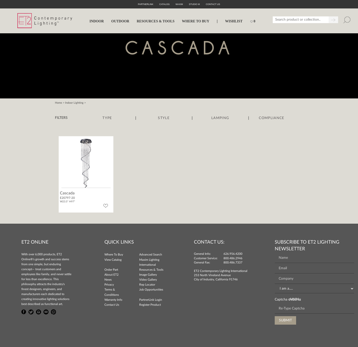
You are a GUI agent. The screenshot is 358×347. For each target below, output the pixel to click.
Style (164, 118)
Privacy (109, 284)
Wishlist (233, 21)
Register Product (150, 304)
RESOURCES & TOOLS (156, 21)
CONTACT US (213, 4)
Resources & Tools (151, 269)
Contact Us (111, 304)
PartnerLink (145, 4)
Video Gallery (148, 279)
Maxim (179, 4)
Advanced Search (150, 254)
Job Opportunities (151, 289)
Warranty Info (113, 299)
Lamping (220, 118)
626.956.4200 (233, 253)
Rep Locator (147, 284)
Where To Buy (113, 254)
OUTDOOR (120, 21)
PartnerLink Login (150, 299)
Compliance (271, 118)
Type (107, 118)
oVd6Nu (294, 299)
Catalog (164, 4)
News (108, 279)
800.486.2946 (233, 258)
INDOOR (97, 21)
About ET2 (111, 274)
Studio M (194, 4)
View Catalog (113, 259)
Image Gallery (148, 274)
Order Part (111, 269)
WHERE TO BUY (195, 21)
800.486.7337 (233, 262)
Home (58, 102)
